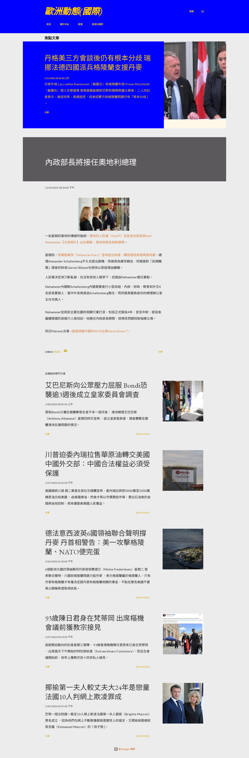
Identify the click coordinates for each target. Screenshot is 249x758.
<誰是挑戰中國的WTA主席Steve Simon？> (100, 331)
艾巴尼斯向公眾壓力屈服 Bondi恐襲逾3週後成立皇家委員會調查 (96, 390)
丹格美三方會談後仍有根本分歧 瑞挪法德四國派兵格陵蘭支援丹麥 (97, 63)
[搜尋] (191, 11)
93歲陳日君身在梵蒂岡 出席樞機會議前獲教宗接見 (94, 623)
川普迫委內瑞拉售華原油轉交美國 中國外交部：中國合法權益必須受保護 (97, 464)
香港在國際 (95, 24)
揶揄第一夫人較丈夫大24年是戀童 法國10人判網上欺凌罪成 (97, 692)
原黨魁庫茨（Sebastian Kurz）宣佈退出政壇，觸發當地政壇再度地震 (106, 255)
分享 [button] (46, 112)
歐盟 (78, 24)
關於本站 (62, 24)
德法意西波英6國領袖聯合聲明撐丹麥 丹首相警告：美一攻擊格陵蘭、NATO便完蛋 (95, 542)
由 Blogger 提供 (124, 749)
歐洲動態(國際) (73, 11)
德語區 (57, 351)
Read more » (143, 434)
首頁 (46, 24)
